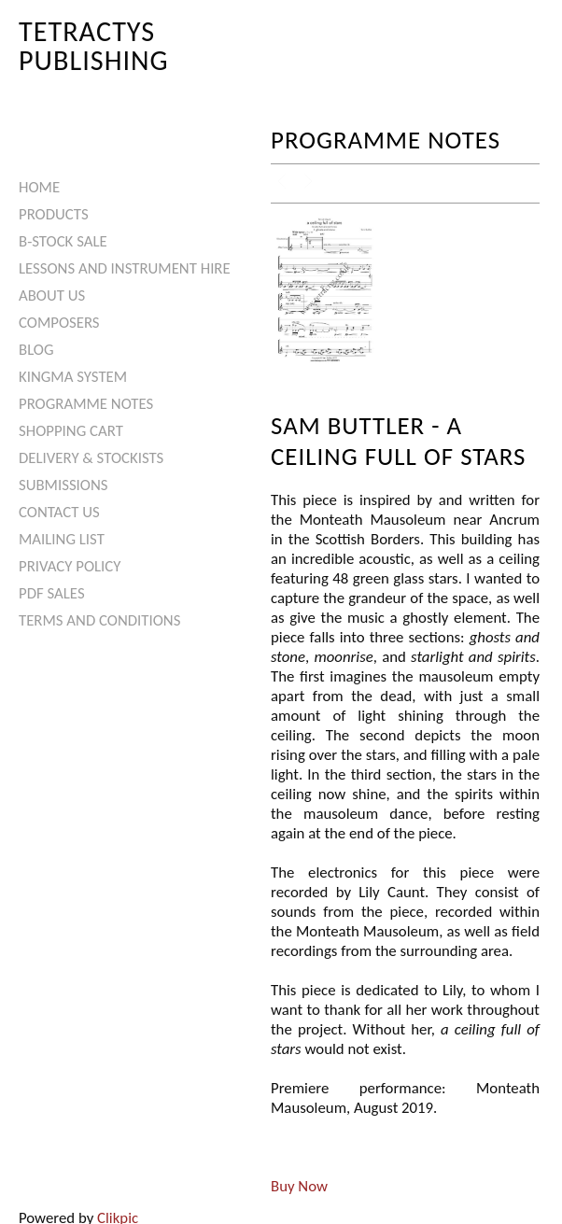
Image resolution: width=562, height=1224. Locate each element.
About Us (52, 295)
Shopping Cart (71, 431)
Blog (36, 349)
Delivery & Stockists (91, 458)
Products (54, 214)
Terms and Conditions (99, 620)
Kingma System (73, 377)
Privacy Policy (69, 566)
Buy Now (299, 1186)
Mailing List (62, 539)
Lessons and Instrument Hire (125, 268)
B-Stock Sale (63, 241)
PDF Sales (52, 593)
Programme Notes (86, 404)
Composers (59, 322)
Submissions (63, 485)
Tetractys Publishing (94, 45)
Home (39, 187)
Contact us (59, 512)
